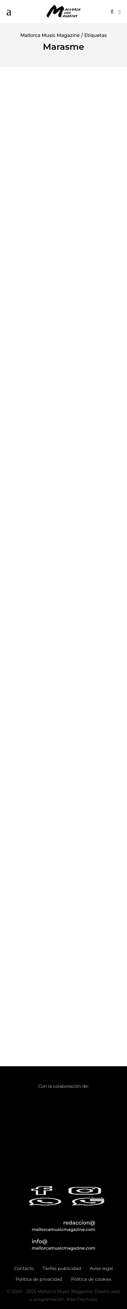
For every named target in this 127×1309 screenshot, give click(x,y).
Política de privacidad (39, 1279)
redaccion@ (63, 1226)
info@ (63, 1244)
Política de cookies (91, 1279)
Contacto (24, 1268)
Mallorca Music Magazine (50, 35)
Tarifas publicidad (62, 1268)
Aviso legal (101, 1268)
